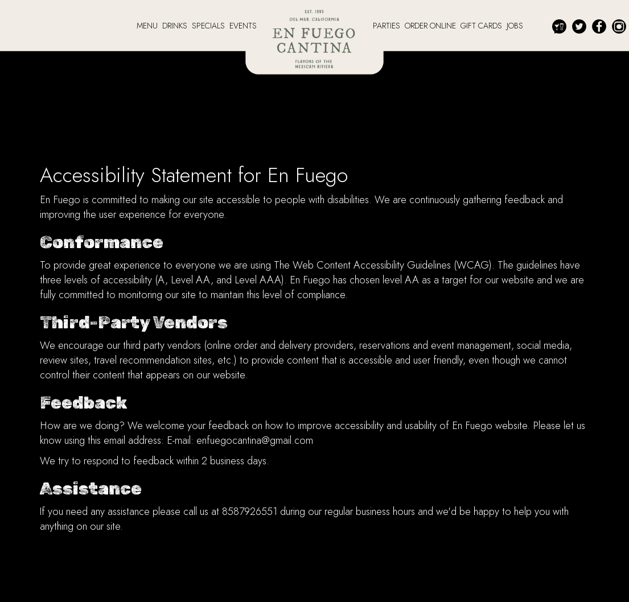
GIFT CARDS (482, 25)
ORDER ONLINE (431, 25)
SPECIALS (209, 25)
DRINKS (176, 25)
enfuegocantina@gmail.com (254, 440)
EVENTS (243, 25)
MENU (148, 25)
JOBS (515, 25)
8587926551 (249, 511)
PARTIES (387, 25)
